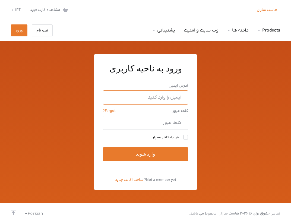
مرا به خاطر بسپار (170, 137)
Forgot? (109, 111)
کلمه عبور (180, 111)
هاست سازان (267, 10)
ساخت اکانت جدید (129, 180)
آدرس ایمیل (178, 86)
